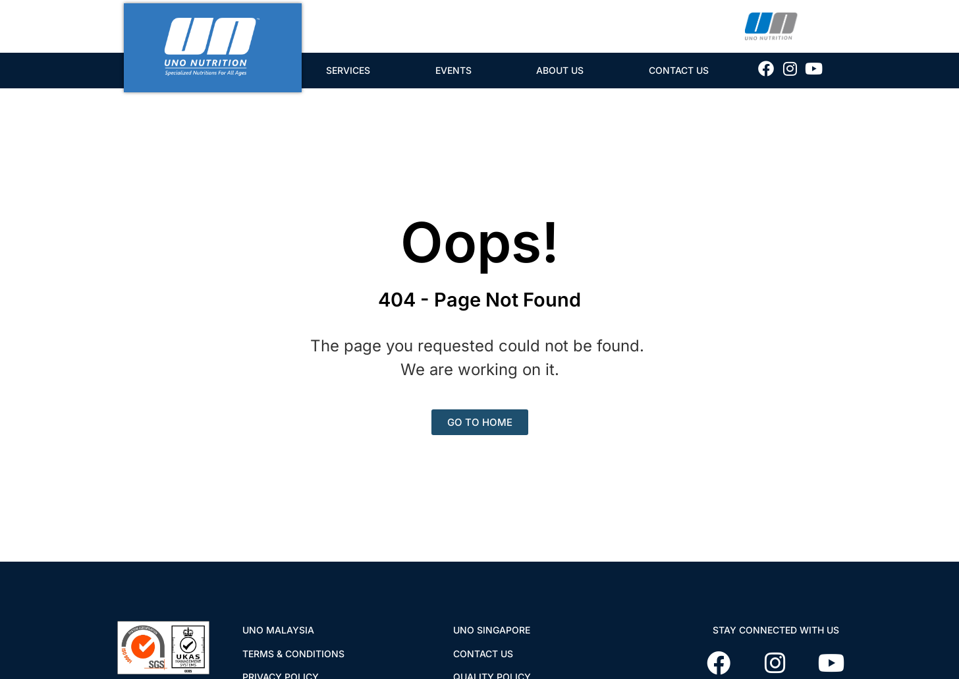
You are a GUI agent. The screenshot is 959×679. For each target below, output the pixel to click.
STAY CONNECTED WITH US (776, 629)
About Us (560, 70)
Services (348, 70)
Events (453, 70)
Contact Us (679, 70)
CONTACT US (483, 653)
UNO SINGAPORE (491, 629)
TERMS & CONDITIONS (293, 653)
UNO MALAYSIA (278, 629)
